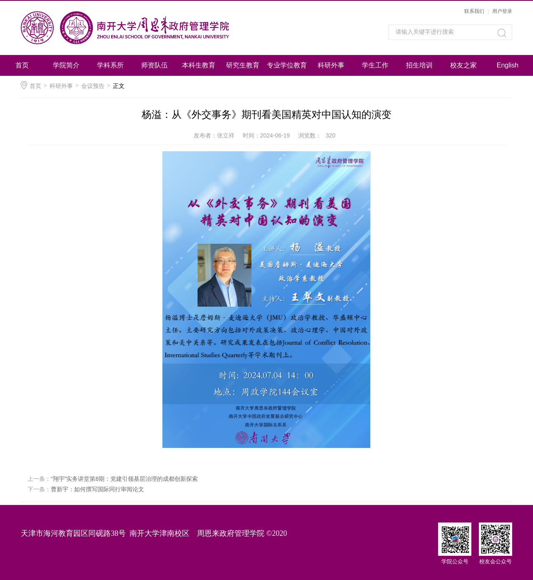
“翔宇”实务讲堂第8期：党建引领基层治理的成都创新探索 (124, 478)
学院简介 (66, 65)
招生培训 (419, 65)
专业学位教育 (287, 65)
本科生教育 (198, 65)
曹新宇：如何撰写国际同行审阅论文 (97, 489)
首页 (22, 65)
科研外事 (331, 65)
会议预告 (93, 85)
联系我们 (474, 11)
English (507, 65)
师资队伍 (154, 65)
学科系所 (110, 65)
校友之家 (463, 65)
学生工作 (375, 65)
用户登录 (502, 11)
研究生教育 (242, 65)
